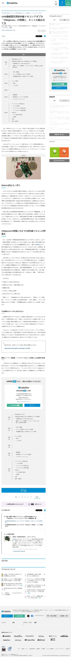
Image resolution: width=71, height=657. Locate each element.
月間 (64, 20)
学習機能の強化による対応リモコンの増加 (23, 76)
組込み (3, 36)
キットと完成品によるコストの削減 (21, 74)
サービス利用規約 (50, 648)
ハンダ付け (15, 85)
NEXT (37, 497)
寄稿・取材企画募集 (52, 616)
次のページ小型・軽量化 (23, 490)
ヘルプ (18, 648)
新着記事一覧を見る (59, 134)
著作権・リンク (25, 648)
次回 (13, 119)
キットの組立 (15, 81)
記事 (54, 100)
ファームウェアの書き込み (18, 103)
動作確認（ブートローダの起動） (21, 96)
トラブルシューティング (19, 99)
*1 (27, 334)
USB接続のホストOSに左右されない (21, 63)
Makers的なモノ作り (17, 59)
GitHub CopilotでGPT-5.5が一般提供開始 (60, 35)
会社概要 (43, 648)
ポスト (38, 36)
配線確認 (15, 94)
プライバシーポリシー (59, 648)
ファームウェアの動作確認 (19, 110)
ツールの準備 (16, 106)
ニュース (64, 100)
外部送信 (67, 648)
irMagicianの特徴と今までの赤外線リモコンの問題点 (24, 61)
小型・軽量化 (16, 72)
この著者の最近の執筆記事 (18, 551)
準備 (14, 83)
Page (6, 74)
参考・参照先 (15, 121)
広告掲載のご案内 (64, 616)
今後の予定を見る (59, 160)
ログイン (32, 405)
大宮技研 (14, 539)
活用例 (14, 116)
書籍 (35, 622)
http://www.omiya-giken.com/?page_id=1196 (17, 348)
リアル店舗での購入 (17, 114)
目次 (33, 54)
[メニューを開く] (3, 3)
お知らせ (14, 112)
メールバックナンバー (23, 401)
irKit (38, 244)
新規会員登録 (14, 405)
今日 (54, 20)
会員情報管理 (32, 648)
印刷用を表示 (6, 510)
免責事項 (38, 648)
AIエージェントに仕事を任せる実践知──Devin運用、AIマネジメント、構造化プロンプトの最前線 (36, 580)
